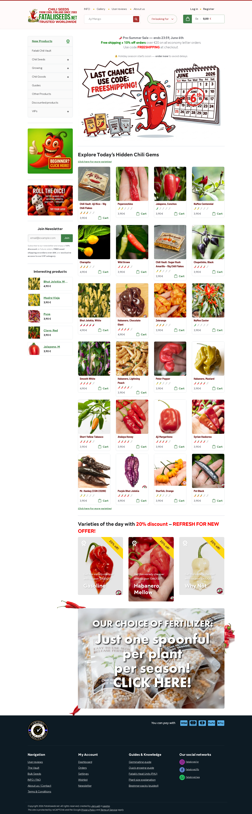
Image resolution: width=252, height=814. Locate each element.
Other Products (41, 94)
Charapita (85, 262)
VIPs (52, 111)
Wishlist (83, 780)
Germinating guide (140, 762)
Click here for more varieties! (95, 162)
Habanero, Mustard (204, 378)
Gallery (101, 9)
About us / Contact (39, 786)
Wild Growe (124, 262)
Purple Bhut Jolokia (128, 490)
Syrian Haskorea (203, 436)
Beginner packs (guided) (144, 786)
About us (139, 9)
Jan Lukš (95, 806)
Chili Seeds (52, 60)
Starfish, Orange (164, 490)
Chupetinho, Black (204, 262)
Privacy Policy (88, 810)
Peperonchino (125, 203)
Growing (52, 68)
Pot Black (199, 490)
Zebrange (161, 320)
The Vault (33, 768)
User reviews (119, 9)
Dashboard (85, 762)
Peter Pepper (163, 378)
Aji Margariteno (164, 436)
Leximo (106, 806)
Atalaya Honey (125, 436)
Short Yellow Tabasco (91, 436)
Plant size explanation (142, 780)
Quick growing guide (141, 768)
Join (66, 238)
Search (136, 19)
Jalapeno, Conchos (166, 203)
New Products (42, 41)
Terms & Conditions (39, 791)
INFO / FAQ (34, 780)
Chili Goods (52, 77)
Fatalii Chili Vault (41, 51)
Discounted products (45, 103)
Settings (83, 774)
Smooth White (87, 378)
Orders (82, 768)
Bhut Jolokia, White (90, 320)
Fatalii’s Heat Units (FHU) (143, 774)
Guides (36, 85)
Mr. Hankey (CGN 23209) (93, 490)
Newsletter (85, 786)
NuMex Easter (201, 320)
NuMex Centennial (203, 203)
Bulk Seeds (34, 774)
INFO (87, 9)
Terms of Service (108, 810)
